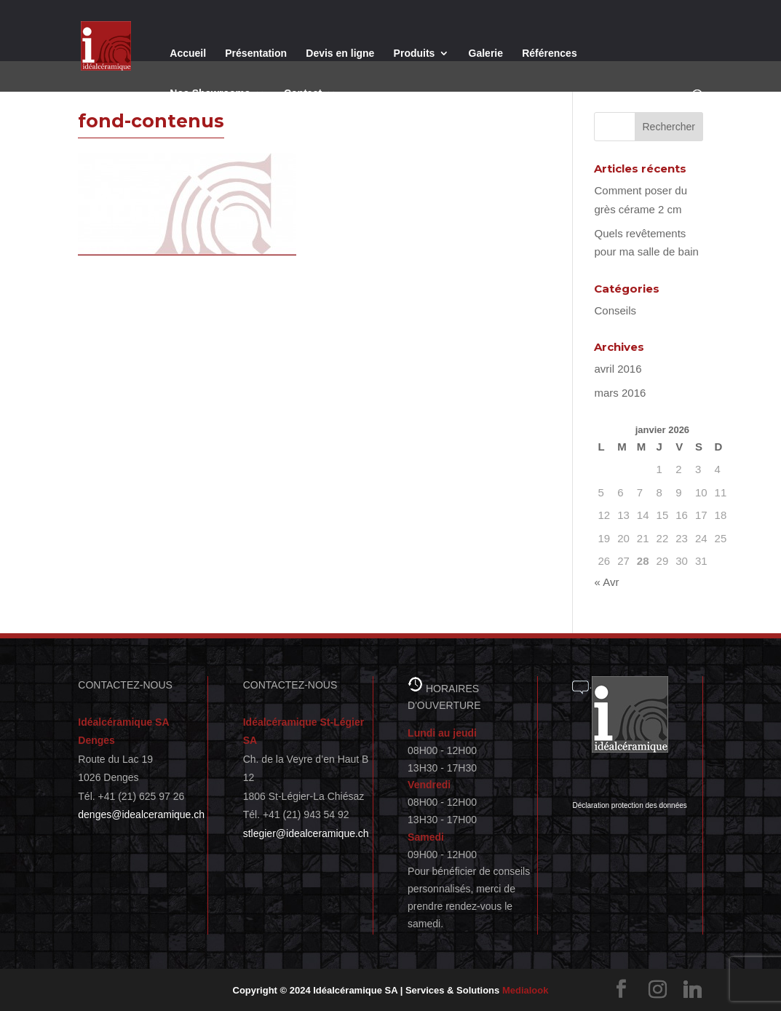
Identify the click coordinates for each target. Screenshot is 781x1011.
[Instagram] (658, 989)
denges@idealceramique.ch (141, 814)
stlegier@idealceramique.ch (306, 833)
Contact (303, 93)
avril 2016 (617, 368)
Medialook (525, 990)
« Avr (606, 582)
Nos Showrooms (210, 93)
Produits (414, 53)
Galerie (486, 53)
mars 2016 (620, 392)
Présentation (256, 53)
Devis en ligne (340, 53)
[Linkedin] (692, 989)
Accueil (188, 53)
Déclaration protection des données (629, 805)
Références (549, 53)
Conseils (615, 310)
